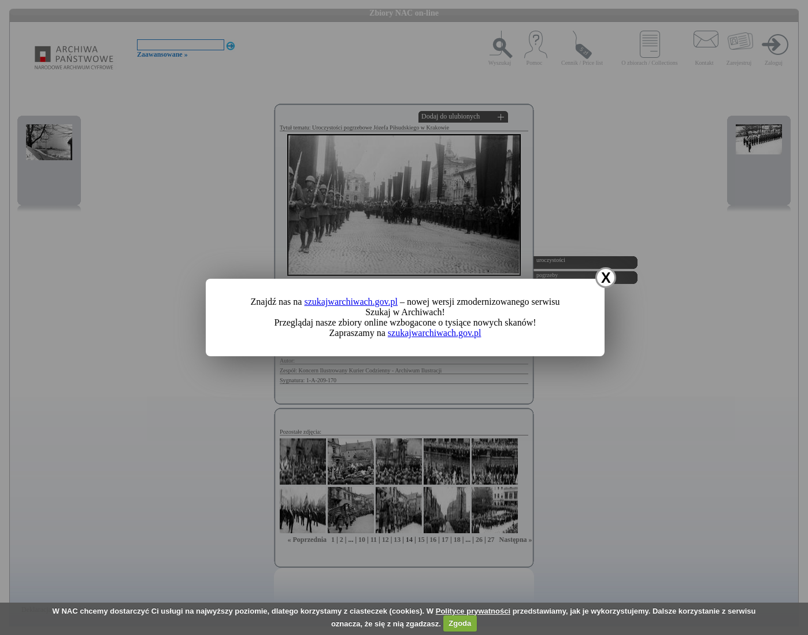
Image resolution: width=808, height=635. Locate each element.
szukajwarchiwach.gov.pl (351, 302)
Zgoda (460, 623)
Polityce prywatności (473, 611)
